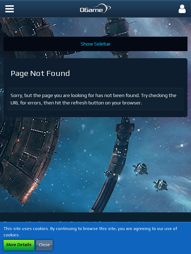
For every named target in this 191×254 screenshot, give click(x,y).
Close (44, 244)
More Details (18, 244)
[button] (10, 8)
